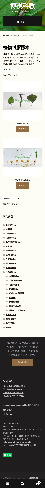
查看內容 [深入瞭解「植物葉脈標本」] (22, 129)
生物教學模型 (14, 302)
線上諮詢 (39, 476)
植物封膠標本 (14, 289)
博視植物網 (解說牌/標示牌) (14, 386)
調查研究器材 (11, 319)
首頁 (7, 35)
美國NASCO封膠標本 (17, 310)
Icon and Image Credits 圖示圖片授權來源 (21, 405)
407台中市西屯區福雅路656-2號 (22, 445)
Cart (35, 482)
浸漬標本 (12, 298)
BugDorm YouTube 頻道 (13, 393)
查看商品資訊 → (22, 362)
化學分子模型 (11, 233)
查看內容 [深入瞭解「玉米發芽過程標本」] (22, 185)
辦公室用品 (10, 323)
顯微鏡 (8, 327)
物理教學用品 (11, 263)
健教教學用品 (11, 225)
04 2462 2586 (18, 436)
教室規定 (9, 246)
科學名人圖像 (11, 315)
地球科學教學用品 (13, 242)
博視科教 (22, 6)
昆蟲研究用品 (11, 255)
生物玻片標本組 (15, 306)
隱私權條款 (7, 410)
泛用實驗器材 (11, 259)
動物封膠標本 (14, 276)
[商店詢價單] (11, 69)
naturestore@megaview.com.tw (17, 442)
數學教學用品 (11, 251)
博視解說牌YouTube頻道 (13, 396)
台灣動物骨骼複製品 (16, 280)
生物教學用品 (16, 35)
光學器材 (9, 229)
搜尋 (22, 483)
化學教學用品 (11, 238)
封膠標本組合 (14, 285)
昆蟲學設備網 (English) (12, 389)
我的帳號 (7, 483)
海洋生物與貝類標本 (16, 293)
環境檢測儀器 (11, 268)
